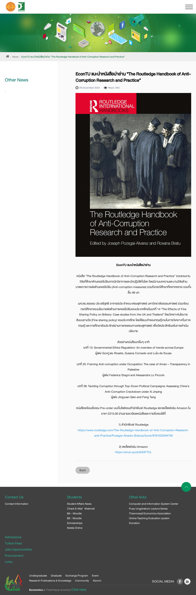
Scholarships (74, 523)
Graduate (56, 575)
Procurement (14, 555)
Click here (78, 590)
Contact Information (16, 503)
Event (95, 575)
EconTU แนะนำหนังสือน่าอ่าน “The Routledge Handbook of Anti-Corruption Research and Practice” (73, 57)
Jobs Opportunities (18, 549)
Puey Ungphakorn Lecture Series (148, 508)
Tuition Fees (13, 543)
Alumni (97, 580)
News (15, 57)
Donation (134, 523)
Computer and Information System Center (153, 503)
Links (8, 562)
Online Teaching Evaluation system (149, 518)
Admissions (13, 537)
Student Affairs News (79, 503)
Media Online (74, 528)
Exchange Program (76, 575)
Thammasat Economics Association (150, 513)
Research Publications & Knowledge (50, 580)
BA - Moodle (74, 513)
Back (82, 470)
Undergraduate (38, 575)
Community (82, 580)
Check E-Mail (75, 508)
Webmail (89, 508)
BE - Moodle (74, 518)
